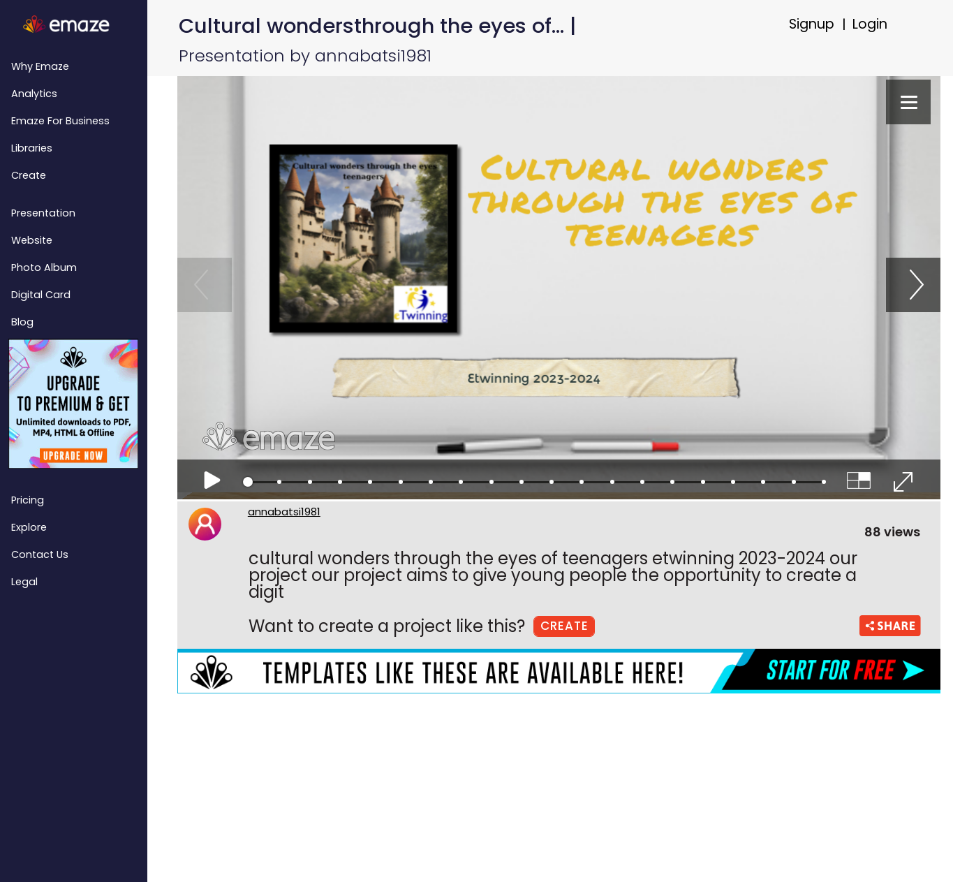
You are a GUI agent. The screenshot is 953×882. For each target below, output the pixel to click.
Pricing (27, 500)
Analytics (34, 94)
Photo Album (44, 267)
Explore (29, 527)
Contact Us (39, 554)
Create (28, 175)
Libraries (31, 148)
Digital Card (41, 295)
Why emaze (40, 66)
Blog (22, 322)
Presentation (43, 213)
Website (31, 240)
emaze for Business (60, 121)
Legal (24, 582)
